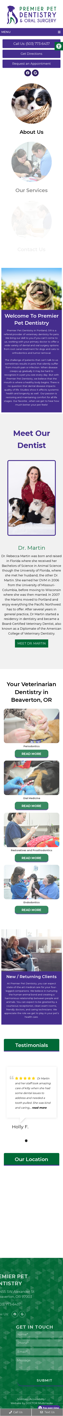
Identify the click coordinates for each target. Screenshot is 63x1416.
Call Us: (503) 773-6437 (31, 44)
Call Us (15, 1412)
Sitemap (22, 1399)
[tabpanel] (31, 1099)
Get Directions (31, 54)
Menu (6, 32)
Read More (31, 754)
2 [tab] (31, 1140)
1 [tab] (26, 1140)
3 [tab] (36, 1140)
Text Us (47, 1412)
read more (39, 1107)
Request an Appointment (31, 64)
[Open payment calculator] (48, 1408)
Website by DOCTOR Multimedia (32, 1403)
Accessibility (37, 1399)
